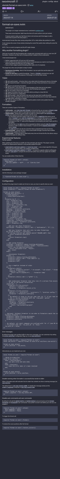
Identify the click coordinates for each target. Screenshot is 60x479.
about (56, 1)
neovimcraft (8, 1)
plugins (45, 1)
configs (50, 1)
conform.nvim (40, 30)
